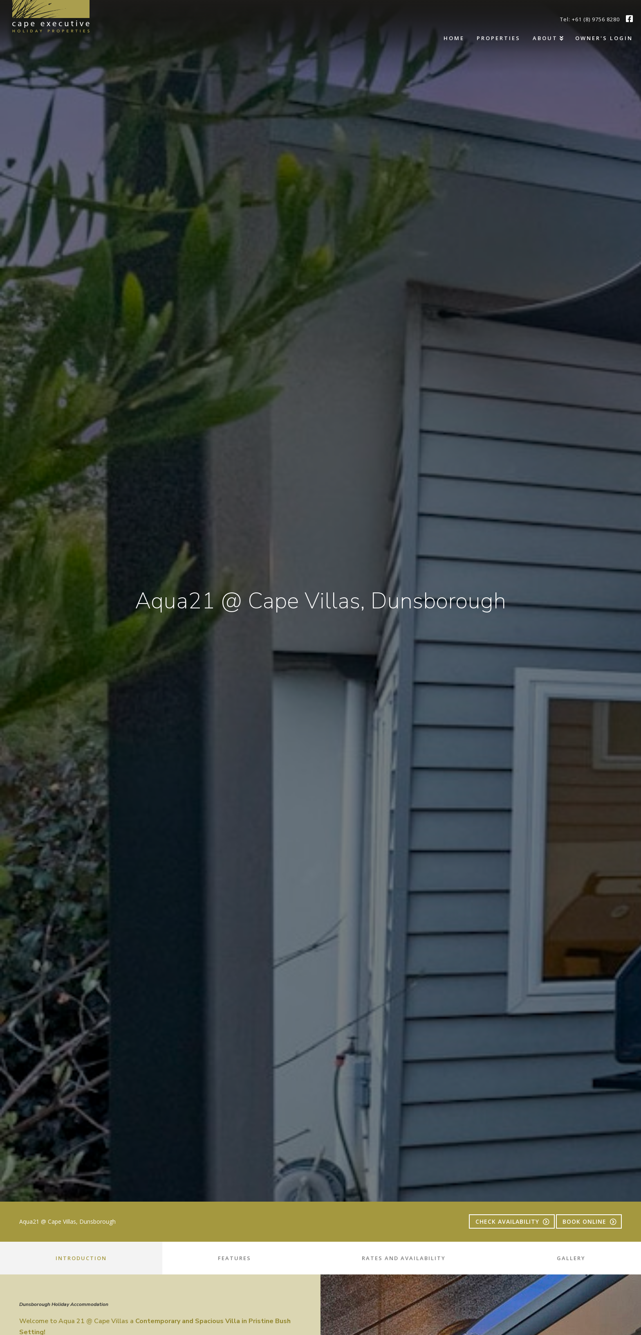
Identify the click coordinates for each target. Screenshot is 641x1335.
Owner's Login (604, 38)
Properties (498, 38)
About (545, 38)
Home (454, 38)
